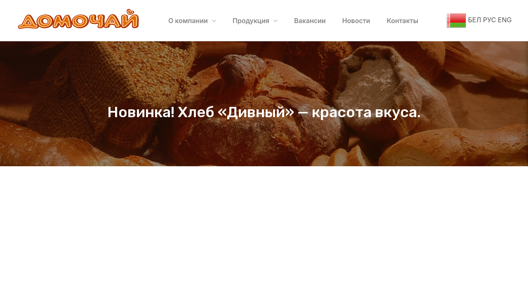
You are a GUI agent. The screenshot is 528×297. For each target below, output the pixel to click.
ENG (504, 20)
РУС (489, 20)
